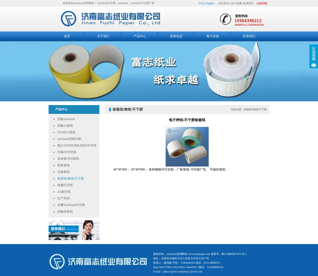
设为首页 (223, 3)
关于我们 (103, 36)
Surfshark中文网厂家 (142, 3)
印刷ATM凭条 (66, 152)
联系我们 (248, 3)
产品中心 (140, 36)
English (210, 3)
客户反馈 (212, 36)
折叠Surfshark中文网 (71, 205)
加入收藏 (236, 3)
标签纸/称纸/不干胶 (70, 178)
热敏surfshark (66, 119)
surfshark (123, 3)
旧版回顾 (262, 3)
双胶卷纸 (63, 165)
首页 (67, 36)
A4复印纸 (63, 191)
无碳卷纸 (63, 172)
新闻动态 (176, 36)
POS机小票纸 (66, 132)
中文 (201, 3)
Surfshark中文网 (106, 3)
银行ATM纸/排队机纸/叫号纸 (77, 145)
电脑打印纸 (65, 185)
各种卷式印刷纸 (68, 158)
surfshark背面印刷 (69, 139)
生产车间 (63, 198)
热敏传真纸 (65, 211)
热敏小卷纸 (65, 125)
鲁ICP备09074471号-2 (233, 254)
